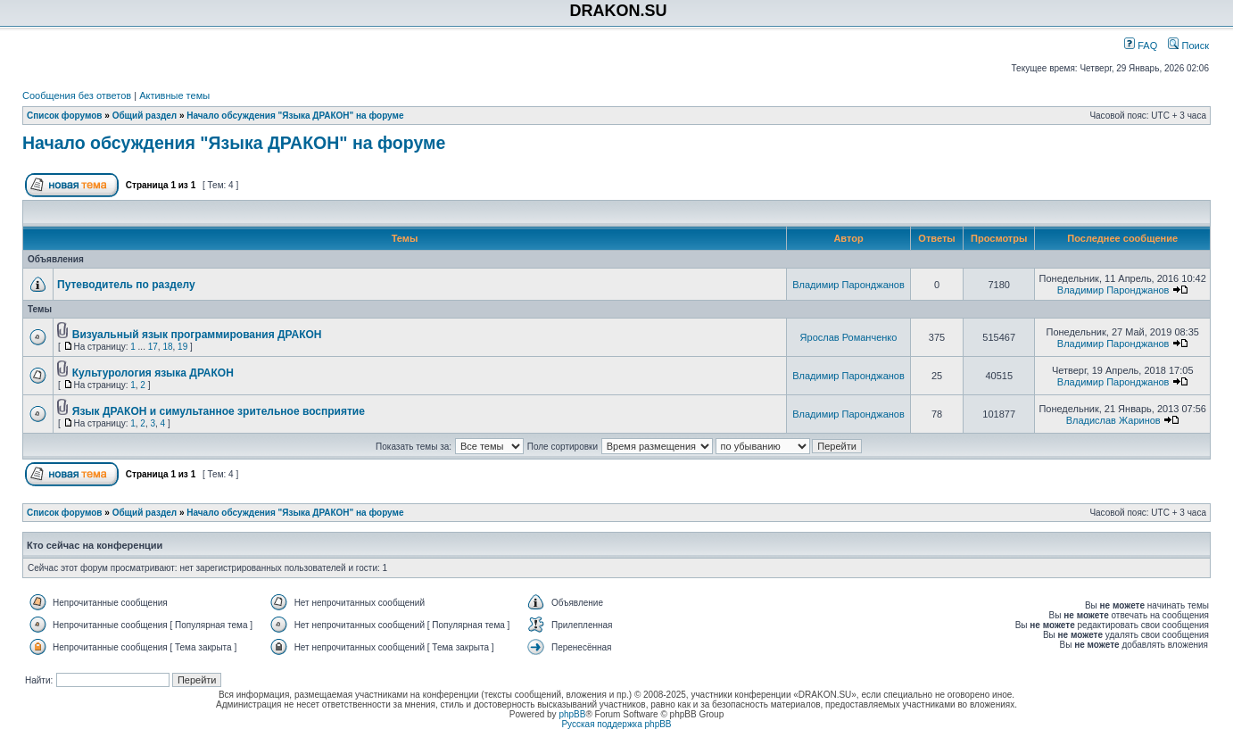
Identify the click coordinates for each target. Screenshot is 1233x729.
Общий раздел (145, 115)
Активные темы (174, 95)
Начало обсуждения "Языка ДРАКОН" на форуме (294, 115)
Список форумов (65, 115)
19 (182, 347)
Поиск (1188, 45)
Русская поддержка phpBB (616, 724)
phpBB (572, 714)
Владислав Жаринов (1113, 420)
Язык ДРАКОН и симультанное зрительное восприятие (218, 411)
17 (153, 347)
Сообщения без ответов (76, 95)
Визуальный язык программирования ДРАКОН (197, 334)
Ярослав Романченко (849, 337)
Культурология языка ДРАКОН (153, 373)
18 (167, 347)
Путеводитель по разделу (126, 284)
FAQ (1140, 45)
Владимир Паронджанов (848, 284)
